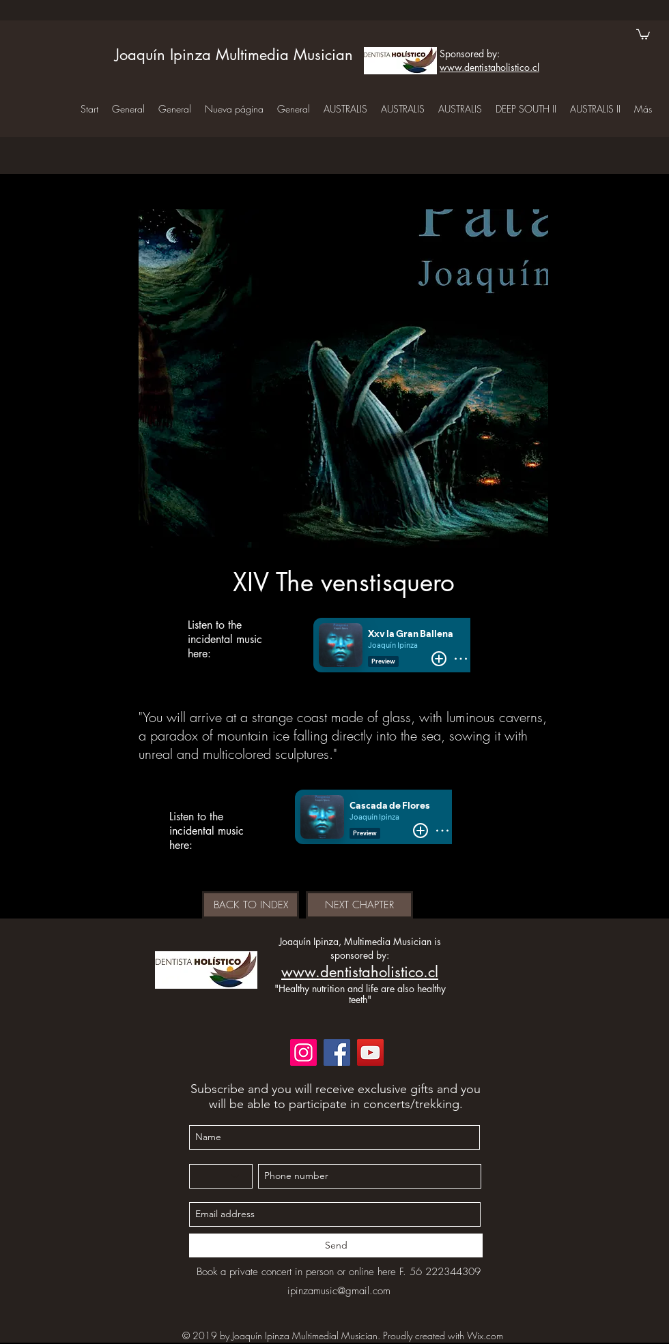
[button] (643, 34)
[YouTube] (370, 1052)
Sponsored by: (470, 53)
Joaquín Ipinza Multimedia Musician (234, 54)
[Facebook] (337, 1052)
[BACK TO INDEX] (250, 905)
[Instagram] (303, 1052)
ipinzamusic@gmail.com (338, 1291)
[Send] (336, 1245)
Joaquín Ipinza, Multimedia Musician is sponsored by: (360, 948)
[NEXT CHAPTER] (359, 905)
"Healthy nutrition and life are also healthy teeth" (360, 993)
